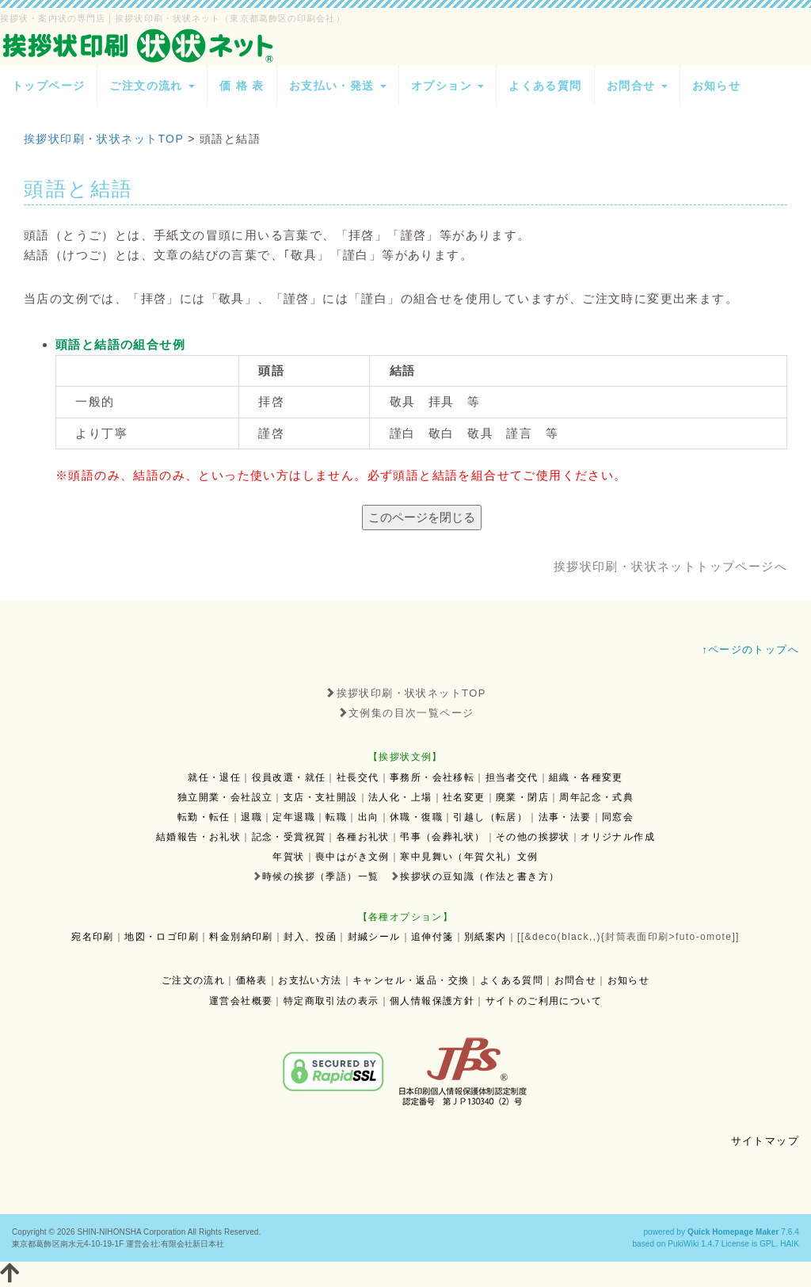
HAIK (789, 1243)
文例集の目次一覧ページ (405, 713)
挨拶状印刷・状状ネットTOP (405, 693)
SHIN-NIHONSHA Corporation (131, 1232)
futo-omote (704, 936)
